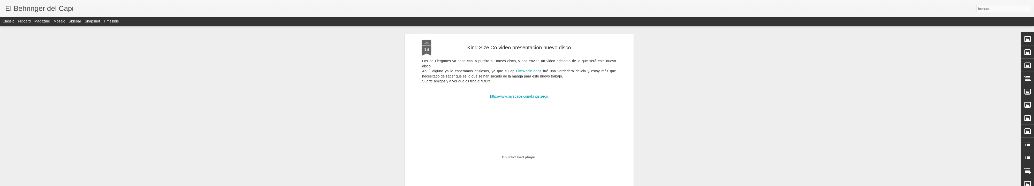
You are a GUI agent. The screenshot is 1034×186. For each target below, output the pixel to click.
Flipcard (24, 21)
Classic (8, 21)
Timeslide (111, 21)
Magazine (42, 21)
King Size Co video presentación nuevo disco (519, 47)
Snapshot (92, 21)
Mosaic (59, 21)
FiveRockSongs (528, 71)
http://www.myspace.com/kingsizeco (519, 96)
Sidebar (75, 21)
